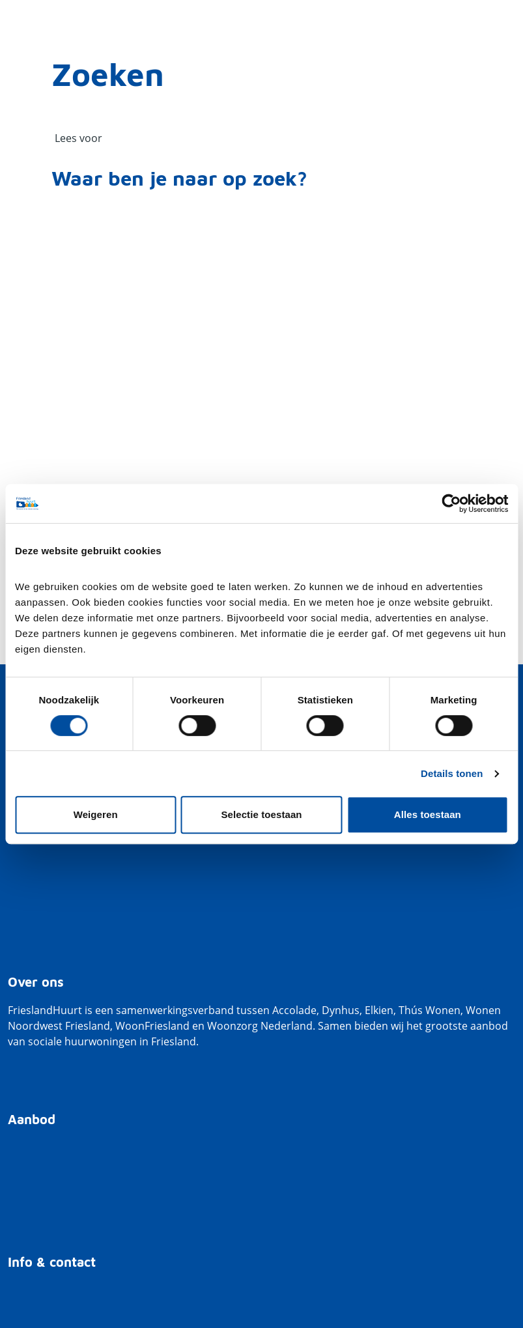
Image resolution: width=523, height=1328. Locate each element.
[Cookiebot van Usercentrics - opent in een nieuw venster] (451, 503)
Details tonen (452, 773)
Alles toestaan (427, 814)
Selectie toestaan (261, 814)
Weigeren (96, 814)
